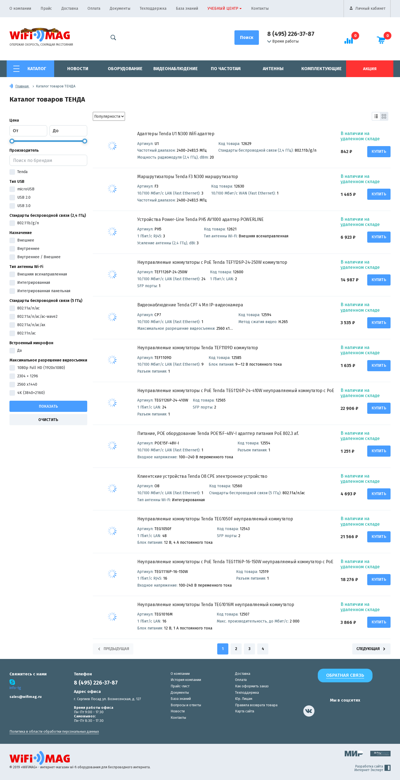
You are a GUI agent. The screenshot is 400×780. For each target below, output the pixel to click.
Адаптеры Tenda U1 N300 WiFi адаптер (175, 133)
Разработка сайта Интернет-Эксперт (372, 768)
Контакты (260, 8)
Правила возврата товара (256, 705)
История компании (186, 680)
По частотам (226, 68)
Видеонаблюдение (175, 68)
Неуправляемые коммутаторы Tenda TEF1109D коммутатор (197, 347)
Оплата (94, 8)
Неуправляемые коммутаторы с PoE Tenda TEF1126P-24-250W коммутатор (212, 262)
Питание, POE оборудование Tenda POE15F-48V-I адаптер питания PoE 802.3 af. (218, 433)
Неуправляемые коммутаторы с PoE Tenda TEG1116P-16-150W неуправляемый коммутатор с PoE (235, 561)
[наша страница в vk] (308, 711)
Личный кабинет (370, 8)
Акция (369, 68)
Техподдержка (153, 8)
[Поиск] (246, 37)
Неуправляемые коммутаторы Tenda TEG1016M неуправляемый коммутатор (215, 604)
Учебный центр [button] (223, 8)
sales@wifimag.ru (25, 697)
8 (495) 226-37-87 (290, 34)
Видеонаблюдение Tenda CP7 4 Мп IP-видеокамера (190, 304)
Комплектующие (321, 68)
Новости (77, 68)
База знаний (187, 8)
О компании (20, 8)
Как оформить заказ (252, 686)
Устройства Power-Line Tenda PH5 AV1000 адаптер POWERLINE (200, 219)
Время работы (283, 41)
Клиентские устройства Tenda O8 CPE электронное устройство (202, 476)
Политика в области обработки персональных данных (54, 731)
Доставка (69, 8)
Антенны (273, 68)
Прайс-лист (180, 686)
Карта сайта (244, 711)
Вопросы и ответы (186, 705)
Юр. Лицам (243, 699)
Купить (379, 151)
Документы (120, 8)
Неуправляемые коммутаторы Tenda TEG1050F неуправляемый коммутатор (215, 518)
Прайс (46, 8)
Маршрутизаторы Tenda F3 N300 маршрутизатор (187, 176)
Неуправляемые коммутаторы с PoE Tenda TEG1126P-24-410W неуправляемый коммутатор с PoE (235, 390)
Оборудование (125, 68)
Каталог (37, 68)
